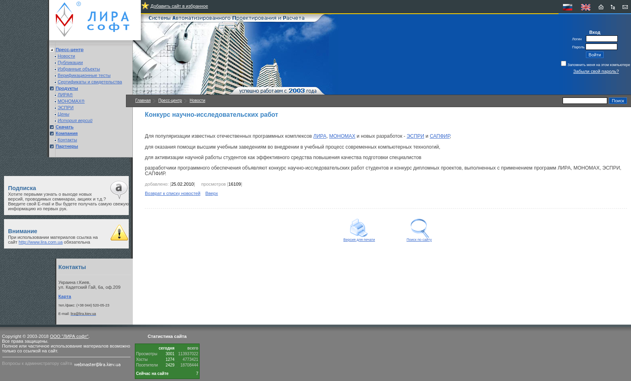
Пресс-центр (170, 100)
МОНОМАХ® (71, 101)
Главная (143, 100)
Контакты (67, 139)
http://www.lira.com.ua (40, 242)
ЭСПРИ (66, 107)
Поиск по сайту (419, 238)
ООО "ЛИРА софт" (69, 336)
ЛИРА (320, 136)
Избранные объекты (79, 68)
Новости (66, 56)
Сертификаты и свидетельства (90, 81)
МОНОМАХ (342, 136)
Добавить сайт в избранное (179, 6)
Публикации (70, 62)
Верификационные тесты (84, 75)
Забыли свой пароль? (596, 71)
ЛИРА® (65, 94)
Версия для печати (359, 238)
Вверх (211, 193)
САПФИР (440, 136)
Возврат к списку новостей (172, 193)
